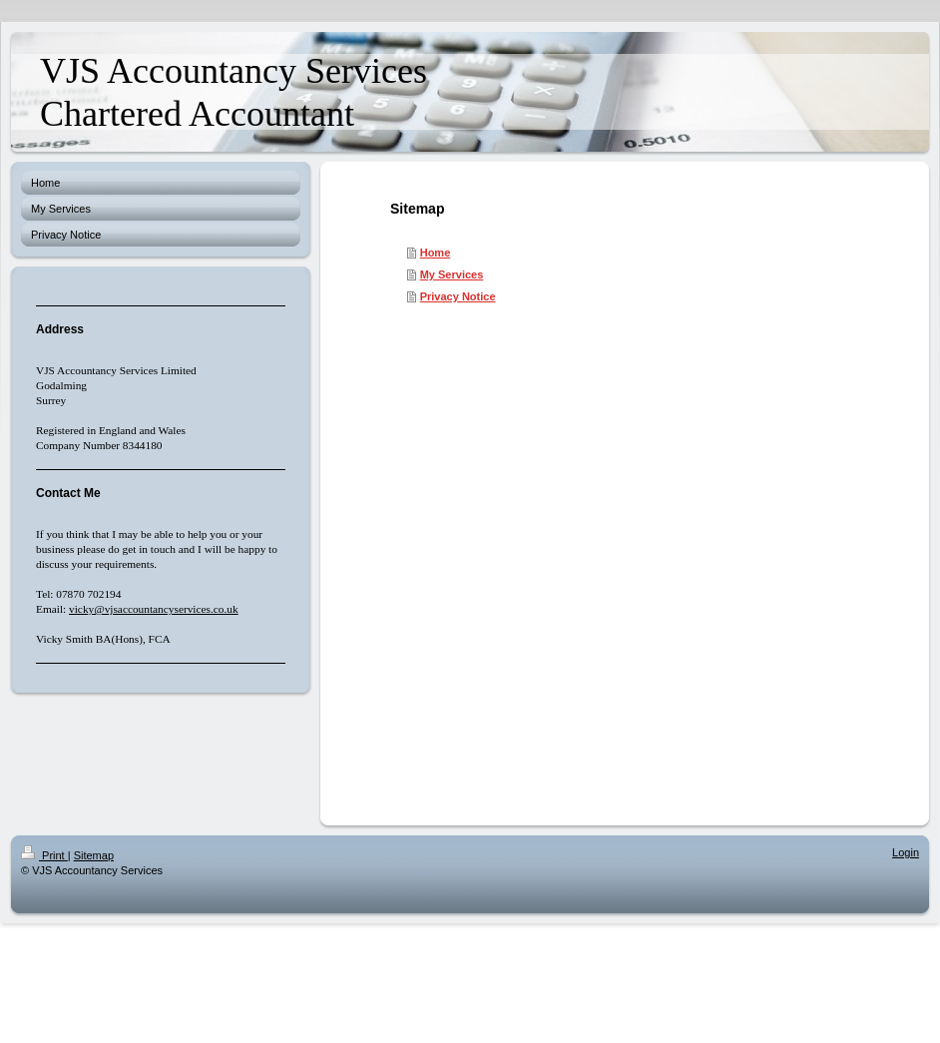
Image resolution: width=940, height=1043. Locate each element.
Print (44, 855)
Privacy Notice (458, 296)
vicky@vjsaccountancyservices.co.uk (153, 609)
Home (435, 253)
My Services (452, 274)
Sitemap (94, 855)
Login (905, 852)
